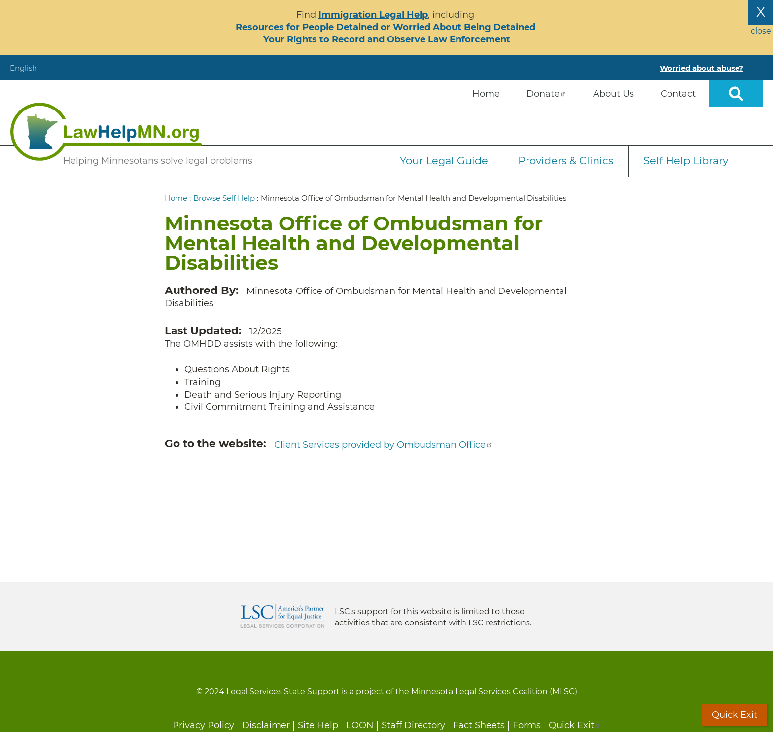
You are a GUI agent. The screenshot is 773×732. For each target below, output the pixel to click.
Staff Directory (413, 725)
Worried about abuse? (701, 68)
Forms (527, 725)
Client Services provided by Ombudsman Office (383, 444)
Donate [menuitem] (546, 93)
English (23, 68)
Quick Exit (575, 725)
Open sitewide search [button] (736, 93)
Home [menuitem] (486, 93)
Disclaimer (266, 725)
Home (176, 198)
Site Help (318, 725)
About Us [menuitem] (613, 93)
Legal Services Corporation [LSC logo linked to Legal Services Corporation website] (282, 616)
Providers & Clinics (565, 160)
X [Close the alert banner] (760, 11)
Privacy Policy (203, 725)
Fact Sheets (479, 725)
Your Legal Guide (444, 160)
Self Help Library (685, 160)
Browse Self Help (224, 198)
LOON (360, 725)
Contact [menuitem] (678, 93)
